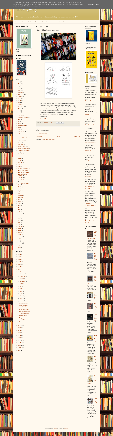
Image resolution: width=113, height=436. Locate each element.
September (22, 281)
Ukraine (20, 187)
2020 (19, 266)
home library (21, 94)
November (22, 276)
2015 (19, 330)
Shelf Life (20, 154)
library (19, 88)
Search (65, 22)
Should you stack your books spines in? (24, 312)
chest (19, 207)
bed (19, 127)
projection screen (22, 146)
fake (19, 81)
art (18, 86)
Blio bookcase (22, 321)
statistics (20, 243)
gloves (19, 220)
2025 (19, 254)
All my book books (55, 22)
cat (18, 121)
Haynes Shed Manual (23, 170)
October (22, 278)
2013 (19, 335)
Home (16, 22)
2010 (19, 342)
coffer (19, 211)
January (22, 301)
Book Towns (21, 106)
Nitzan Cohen (43, 118)
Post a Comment (43, 133)
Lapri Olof (20, 177)
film (19, 218)
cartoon (20, 203)
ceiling (19, 205)
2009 (19, 345)
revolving (20, 236)
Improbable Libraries (23, 117)
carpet (19, 201)
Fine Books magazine (90, 142)
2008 (19, 347)
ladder (19, 123)
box (19, 156)
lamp (19, 113)
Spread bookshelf (23, 303)
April (21, 293)
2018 (19, 271)
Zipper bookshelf (95, 306)
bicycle (19, 191)
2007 (19, 350)
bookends (43, 125)
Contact (44, 22)
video (19, 166)
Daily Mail (88, 150)
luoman (55, 428)
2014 (19, 333)
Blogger (66, 428)
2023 (19, 259)
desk (19, 102)
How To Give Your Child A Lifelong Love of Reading (24, 174)
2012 (19, 338)
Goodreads (88, 176)
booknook (20, 197)
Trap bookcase (95, 358)
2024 (19, 256)
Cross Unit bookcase (24, 309)
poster (19, 234)
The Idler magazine (90, 125)
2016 (19, 328)
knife (19, 222)
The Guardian (88, 101)
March (21, 296)
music (19, 164)
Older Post (77, 136)
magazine (20, 226)
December (22, 273)
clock (19, 209)
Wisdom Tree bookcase (95, 338)
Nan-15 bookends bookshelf (23, 306)
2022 (19, 261)
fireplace (20, 160)
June (21, 288)
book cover (20, 144)
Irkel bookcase (23, 315)
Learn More (91, 4)
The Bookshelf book (33, 22)
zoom (19, 247)
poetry (19, 230)
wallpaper (20, 115)
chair (19, 84)
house (19, 136)
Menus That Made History (24, 179)
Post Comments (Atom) (49, 139)
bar (18, 189)
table (19, 90)
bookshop (20, 92)
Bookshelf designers (23, 168)
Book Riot (87, 114)
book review (21, 131)
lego (19, 224)
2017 (19, 325)
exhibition (20, 216)
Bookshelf (27, 8)
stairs (19, 98)
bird (19, 193)
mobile (19, 96)
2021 (19, 264)
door (19, 111)
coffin (19, 133)
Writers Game (21, 140)
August (21, 283)
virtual (19, 100)
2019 (19, 269)
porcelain (20, 232)
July (21, 286)
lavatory (20, 162)
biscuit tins (20, 195)
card (19, 199)
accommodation (22, 125)
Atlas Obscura (88, 161)
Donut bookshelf (95, 295)
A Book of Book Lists (23, 148)
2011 (19, 340)
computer (20, 214)
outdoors (20, 228)
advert (19, 142)
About (23, 22)
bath (19, 119)
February (22, 298)
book (19, 129)
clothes (19, 109)
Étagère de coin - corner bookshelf (25, 318)
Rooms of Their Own (23, 138)
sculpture (20, 239)
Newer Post (40, 136)
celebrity (20, 158)
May (21, 291)
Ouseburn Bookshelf (95, 401)
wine (19, 245)
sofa (19, 241)
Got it (98, 4)
